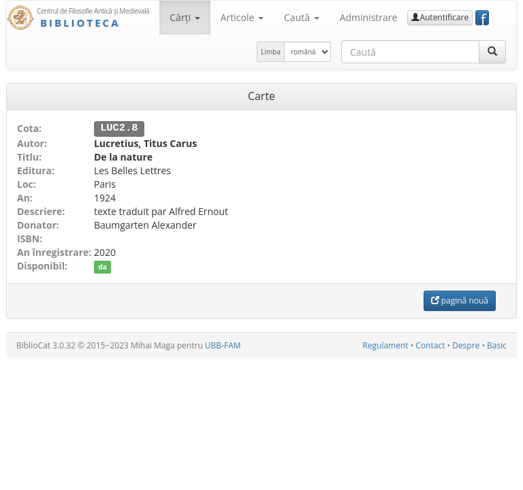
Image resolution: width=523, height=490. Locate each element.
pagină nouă (459, 300)
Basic (497, 344)
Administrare (369, 17)
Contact (430, 344)
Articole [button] (242, 17)
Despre (465, 344)
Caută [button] (301, 17)
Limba (271, 51)
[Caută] (492, 51)
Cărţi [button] (185, 17)
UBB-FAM (223, 344)
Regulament (385, 344)
